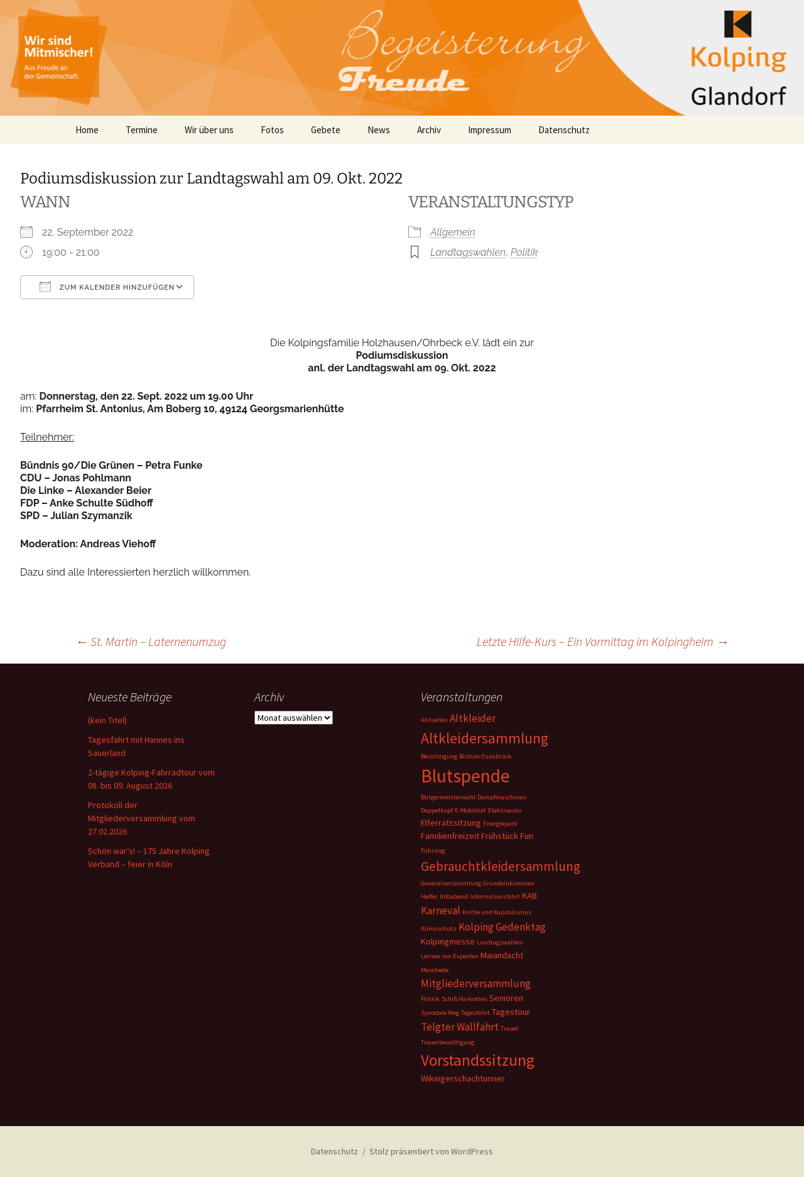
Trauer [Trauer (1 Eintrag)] (510, 1028)
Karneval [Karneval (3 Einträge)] (440, 910)
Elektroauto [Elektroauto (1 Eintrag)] (504, 810)
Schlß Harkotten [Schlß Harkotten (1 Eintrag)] (464, 999)
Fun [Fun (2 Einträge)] (526, 835)
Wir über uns (209, 130)
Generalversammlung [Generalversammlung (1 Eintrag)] (451, 883)
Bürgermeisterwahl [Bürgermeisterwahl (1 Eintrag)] (448, 797)
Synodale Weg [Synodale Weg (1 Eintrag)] (440, 1013)
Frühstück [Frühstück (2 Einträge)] (499, 835)
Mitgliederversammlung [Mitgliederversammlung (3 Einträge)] (476, 983)
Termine (142, 130)
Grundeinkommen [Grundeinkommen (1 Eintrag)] (509, 883)
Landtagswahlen (468, 252)
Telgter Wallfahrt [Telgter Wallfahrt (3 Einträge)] (460, 1027)
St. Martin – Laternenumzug (150, 641)
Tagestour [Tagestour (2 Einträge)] (511, 1011)
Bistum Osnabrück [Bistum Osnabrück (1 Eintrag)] (485, 756)
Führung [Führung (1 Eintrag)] (433, 850)
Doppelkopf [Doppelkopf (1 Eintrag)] (437, 810)
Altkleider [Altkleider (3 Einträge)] (473, 718)
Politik (524, 252)
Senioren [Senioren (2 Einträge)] (506, 998)
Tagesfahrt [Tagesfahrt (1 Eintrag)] (475, 1013)
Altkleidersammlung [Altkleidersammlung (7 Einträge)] (484, 738)
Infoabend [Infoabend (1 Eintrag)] (454, 896)
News (378, 130)
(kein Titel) (107, 720)
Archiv (429, 130)
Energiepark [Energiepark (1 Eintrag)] (500, 823)
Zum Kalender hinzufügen (107, 286)
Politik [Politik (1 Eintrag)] (430, 999)
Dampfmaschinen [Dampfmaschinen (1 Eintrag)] (501, 797)
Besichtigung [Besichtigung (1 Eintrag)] (439, 756)
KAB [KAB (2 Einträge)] (529, 895)
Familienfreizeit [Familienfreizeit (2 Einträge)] (450, 835)
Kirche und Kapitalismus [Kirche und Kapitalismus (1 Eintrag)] (496, 912)
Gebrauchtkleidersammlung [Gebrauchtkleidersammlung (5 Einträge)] (500, 866)
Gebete (325, 130)
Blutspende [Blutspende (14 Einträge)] (465, 775)
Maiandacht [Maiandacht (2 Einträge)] (502, 955)
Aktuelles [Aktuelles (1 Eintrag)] (434, 720)
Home (87, 130)
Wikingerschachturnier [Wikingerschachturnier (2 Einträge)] (463, 1078)
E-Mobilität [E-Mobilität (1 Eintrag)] (470, 810)
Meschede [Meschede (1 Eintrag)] (434, 970)
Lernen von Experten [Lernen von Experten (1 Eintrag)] (450, 956)
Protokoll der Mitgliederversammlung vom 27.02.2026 (141, 818)
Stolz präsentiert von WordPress (431, 1151)
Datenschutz (564, 130)
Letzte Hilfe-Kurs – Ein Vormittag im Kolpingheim (603, 641)
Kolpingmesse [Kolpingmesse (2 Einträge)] (448, 941)
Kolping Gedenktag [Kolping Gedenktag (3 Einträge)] (502, 927)
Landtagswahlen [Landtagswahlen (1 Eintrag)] (500, 942)
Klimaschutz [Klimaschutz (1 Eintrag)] (439, 928)
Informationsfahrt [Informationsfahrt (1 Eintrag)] (495, 896)
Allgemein (452, 232)
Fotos (272, 130)
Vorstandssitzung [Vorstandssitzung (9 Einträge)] (478, 1060)
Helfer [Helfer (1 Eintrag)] (429, 896)
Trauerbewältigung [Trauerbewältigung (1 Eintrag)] (447, 1042)
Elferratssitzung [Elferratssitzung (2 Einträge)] (451, 822)
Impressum (489, 130)
